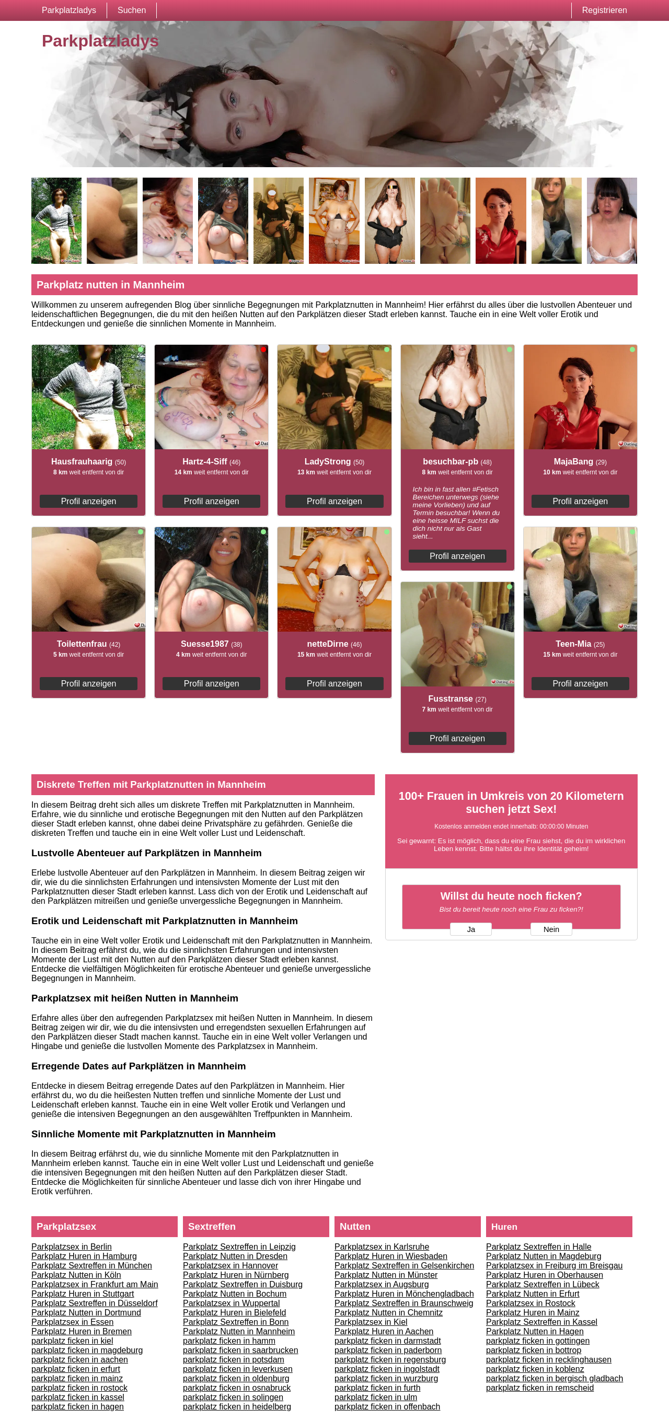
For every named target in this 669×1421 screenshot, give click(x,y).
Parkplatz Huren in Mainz (533, 1312)
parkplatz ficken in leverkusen (238, 1369)
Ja (471, 929)
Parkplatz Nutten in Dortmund (86, 1312)
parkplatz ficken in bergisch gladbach (554, 1378)
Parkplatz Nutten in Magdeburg (544, 1256)
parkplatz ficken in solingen (233, 1397)
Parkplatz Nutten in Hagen (535, 1331)
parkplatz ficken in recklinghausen (549, 1359)
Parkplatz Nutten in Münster (385, 1275)
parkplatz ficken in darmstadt (387, 1340)
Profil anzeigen (89, 501)
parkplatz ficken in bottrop (533, 1350)
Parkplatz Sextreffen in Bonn (236, 1322)
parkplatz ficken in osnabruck (237, 1387)
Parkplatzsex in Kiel (371, 1322)
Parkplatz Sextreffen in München (91, 1265)
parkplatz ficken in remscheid (540, 1387)
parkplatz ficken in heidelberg (237, 1406)
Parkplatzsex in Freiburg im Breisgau (554, 1265)
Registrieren (604, 10)
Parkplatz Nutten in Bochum (234, 1293)
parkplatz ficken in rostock (79, 1387)
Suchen (132, 10)
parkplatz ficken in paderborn (388, 1350)
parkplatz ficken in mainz (77, 1378)
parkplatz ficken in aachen (79, 1359)
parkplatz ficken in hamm (229, 1340)
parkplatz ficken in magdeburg (87, 1350)
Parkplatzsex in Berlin (71, 1246)
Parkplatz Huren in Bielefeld (234, 1312)
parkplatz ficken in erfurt (75, 1369)
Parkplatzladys (69, 10)
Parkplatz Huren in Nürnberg (236, 1275)
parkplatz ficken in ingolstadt (387, 1369)
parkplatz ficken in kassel (77, 1397)
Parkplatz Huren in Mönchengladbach (404, 1293)
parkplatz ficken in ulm (375, 1397)
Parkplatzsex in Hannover (230, 1265)
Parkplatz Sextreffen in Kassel (541, 1322)
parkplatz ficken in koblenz (535, 1369)
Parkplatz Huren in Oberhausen (544, 1275)
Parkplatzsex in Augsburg (381, 1284)
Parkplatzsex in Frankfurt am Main (94, 1284)
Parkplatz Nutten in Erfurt (533, 1293)
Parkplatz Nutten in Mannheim (239, 1331)
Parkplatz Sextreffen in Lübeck (542, 1284)
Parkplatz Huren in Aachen (383, 1331)
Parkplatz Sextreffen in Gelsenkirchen (404, 1265)
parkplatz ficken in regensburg (390, 1359)
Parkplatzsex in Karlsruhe (381, 1246)
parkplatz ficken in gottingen (538, 1340)
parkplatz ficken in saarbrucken (240, 1350)
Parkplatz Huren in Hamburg (84, 1256)
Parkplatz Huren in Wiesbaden (390, 1256)
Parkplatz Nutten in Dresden (235, 1256)
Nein (551, 929)
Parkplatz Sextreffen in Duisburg (243, 1284)
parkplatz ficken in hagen (77, 1406)
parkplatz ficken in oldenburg (236, 1378)
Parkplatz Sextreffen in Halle (539, 1246)
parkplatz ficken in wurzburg (386, 1378)
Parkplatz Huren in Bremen (81, 1331)
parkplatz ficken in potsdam (233, 1359)
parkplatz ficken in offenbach (387, 1406)
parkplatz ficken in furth (377, 1387)
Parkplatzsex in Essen (72, 1322)
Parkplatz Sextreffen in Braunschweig (404, 1303)
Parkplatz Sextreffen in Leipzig (239, 1246)
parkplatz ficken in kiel (72, 1340)
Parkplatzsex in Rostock (530, 1303)
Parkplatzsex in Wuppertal (231, 1303)
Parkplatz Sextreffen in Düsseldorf (94, 1303)
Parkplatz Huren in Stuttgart (82, 1293)
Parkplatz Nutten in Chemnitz (388, 1312)
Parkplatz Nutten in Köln (76, 1275)
